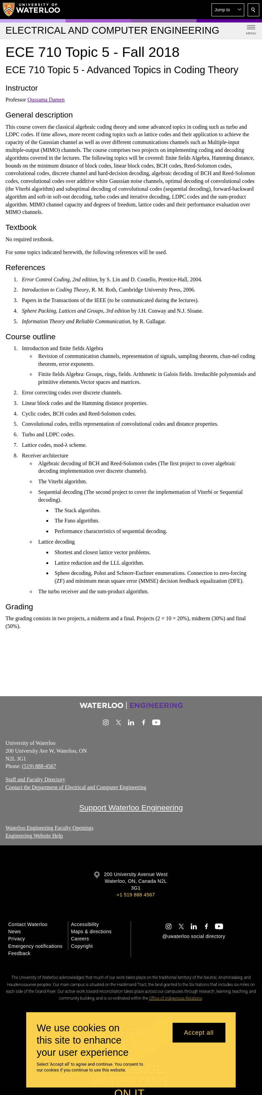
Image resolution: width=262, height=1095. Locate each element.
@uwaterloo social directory (193, 936)
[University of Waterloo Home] (32, 9)
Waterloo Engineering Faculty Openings (49, 828)
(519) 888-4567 (39, 766)
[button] (228, 10)
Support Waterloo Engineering (131, 807)
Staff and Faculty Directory (35, 779)
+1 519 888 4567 (136, 894)
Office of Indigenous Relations (175, 998)
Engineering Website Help (34, 836)
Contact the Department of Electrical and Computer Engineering (75, 787)
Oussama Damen (45, 100)
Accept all (199, 1032)
